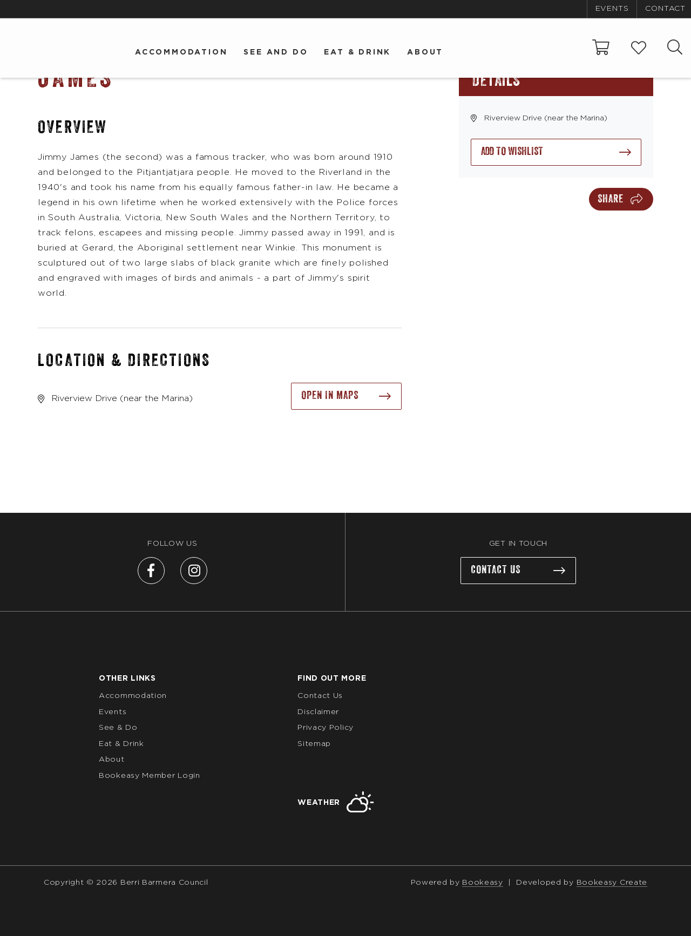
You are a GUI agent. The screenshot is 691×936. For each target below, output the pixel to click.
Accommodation (181, 52)
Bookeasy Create (612, 882)
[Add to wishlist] (556, 152)
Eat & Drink (357, 52)
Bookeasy (482, 882)
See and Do (275, 52)
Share (611, 199)
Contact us (495, 570)
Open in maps (329, 395)
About (425, 52)
